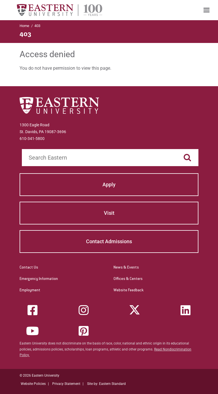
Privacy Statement (66, 384)
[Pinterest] (83, 331)
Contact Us (29, 268)
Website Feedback (129, 290)
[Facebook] (32, 310)
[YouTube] (32, 331)
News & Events (126, 268)
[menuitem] (206, 10)
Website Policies (33, 384)
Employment (30, 290)
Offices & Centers (128, 279)
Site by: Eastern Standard (106, 384)
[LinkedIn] (185, 310)
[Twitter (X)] (134, 310)
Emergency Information (39, 279)
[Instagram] (83, 310)
